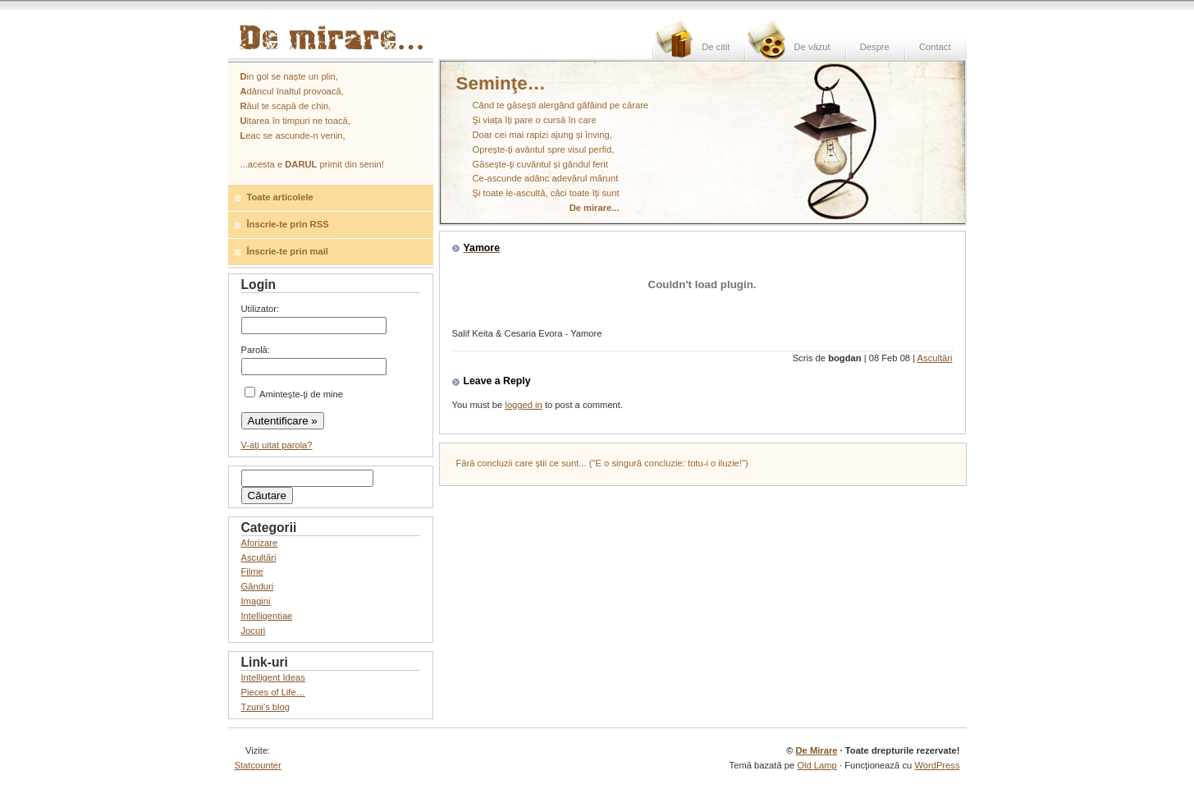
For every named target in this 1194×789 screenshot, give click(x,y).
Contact (935, 47)
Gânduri (257, 586)
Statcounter (258, 765)
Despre (875, 47)
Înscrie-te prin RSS (288, 224)
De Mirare (816, 750)
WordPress (936, 765)
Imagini (256, 601)
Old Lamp (817, 765)
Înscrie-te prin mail (287, 251)
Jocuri (253, 630)
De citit (716, 47)
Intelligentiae (267, 616)
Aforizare (259, 543)
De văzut (812, 47)
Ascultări (935, 358)
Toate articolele (280, 197)
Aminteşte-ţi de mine (294, 394)
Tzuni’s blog (265, 707)
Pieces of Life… (273, 692)
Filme (252, 571)
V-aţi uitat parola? (277, 445)
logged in (523, 405)
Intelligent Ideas (273, 677)
